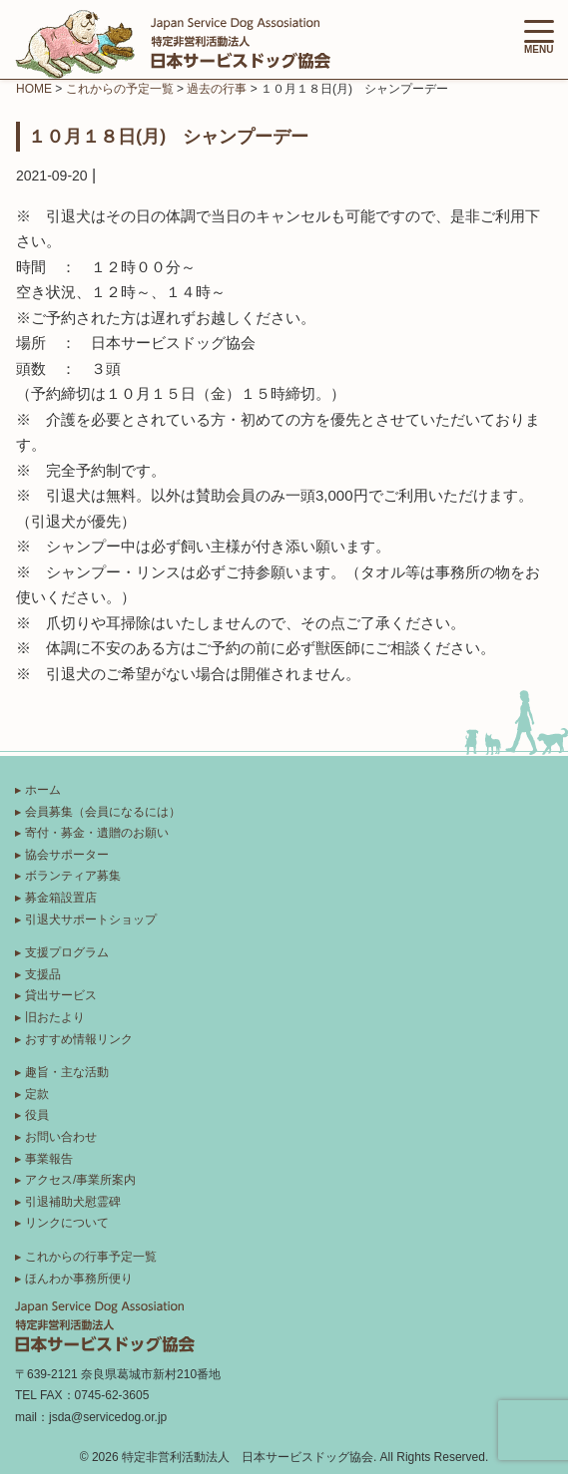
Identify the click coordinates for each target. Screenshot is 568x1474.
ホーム (43, 790)
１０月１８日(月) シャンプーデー (168, 136)
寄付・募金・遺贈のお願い (97, 833)
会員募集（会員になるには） (103, 812)
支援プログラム (67, 952)
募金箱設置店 (61, 898)
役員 (37, 1115)
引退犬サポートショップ (91, 919)
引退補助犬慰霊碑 (73, 1202)
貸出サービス (61, 995)
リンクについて (67, 1223)
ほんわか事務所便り (79, 1279)
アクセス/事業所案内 (80, 1180)
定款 (37, 1094)
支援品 (43, 974)
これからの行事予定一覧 (91, 1257)
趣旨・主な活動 (67, 1072)
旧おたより (55, 1017)
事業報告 (49, 1159)
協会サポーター (67, 855)
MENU (539, 37)
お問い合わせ (61, 1137)
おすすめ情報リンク (79, 1039)
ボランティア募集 (73, 876)
